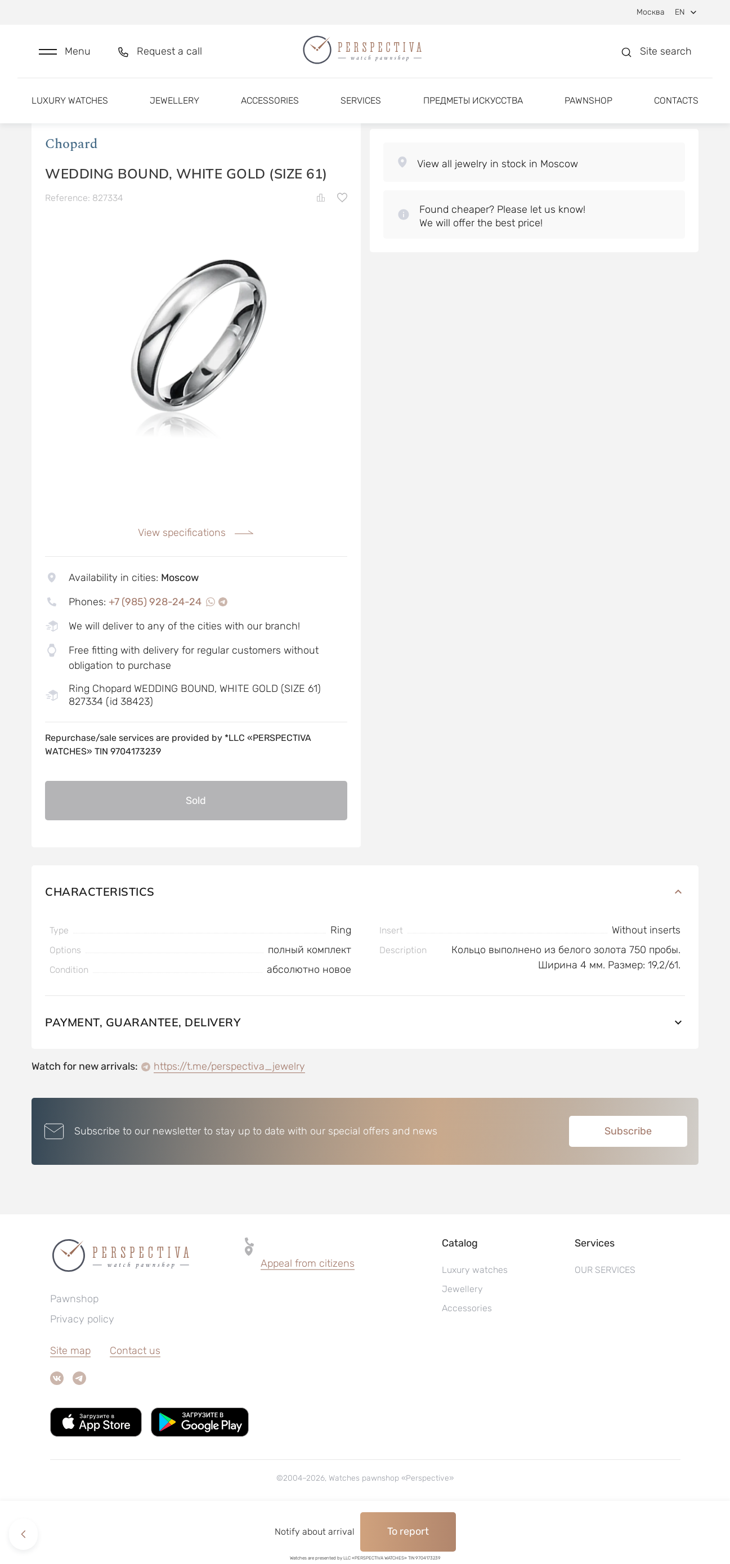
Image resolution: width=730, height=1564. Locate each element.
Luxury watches (70, 105)
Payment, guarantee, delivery (365, 1069)
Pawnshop (588, 105)
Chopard (71, 191)
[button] (65, 54)
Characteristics (365, 939)
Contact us (135, 1398)
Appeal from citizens (308, 1310)
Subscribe (628, 1178)
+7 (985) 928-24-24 (155, 648)
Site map (70, 1398)
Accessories (270, 105)
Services (361, 105)
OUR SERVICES (605, 1317)
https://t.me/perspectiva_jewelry (229, 1113)
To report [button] (408, 1531)
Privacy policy (82, 1366)
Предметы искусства (473, 105)
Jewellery (174, 105)
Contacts (676, 105)
